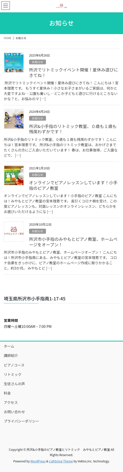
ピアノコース (14, 365)
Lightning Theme (61, 461)
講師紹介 (11, 355)
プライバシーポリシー (21, 421)
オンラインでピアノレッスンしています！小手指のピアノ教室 (73, 185)
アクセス (11, 402)
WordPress (38, 461)
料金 (7, 393)
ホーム (9, 346)
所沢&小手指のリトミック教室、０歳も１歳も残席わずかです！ (73, 129)
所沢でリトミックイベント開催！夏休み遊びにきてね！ (73, 72)
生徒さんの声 (14, 383)
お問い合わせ (14, 411)
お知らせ (37, 62)
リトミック (12, 374)
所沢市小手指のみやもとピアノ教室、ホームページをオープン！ (73, 242)
